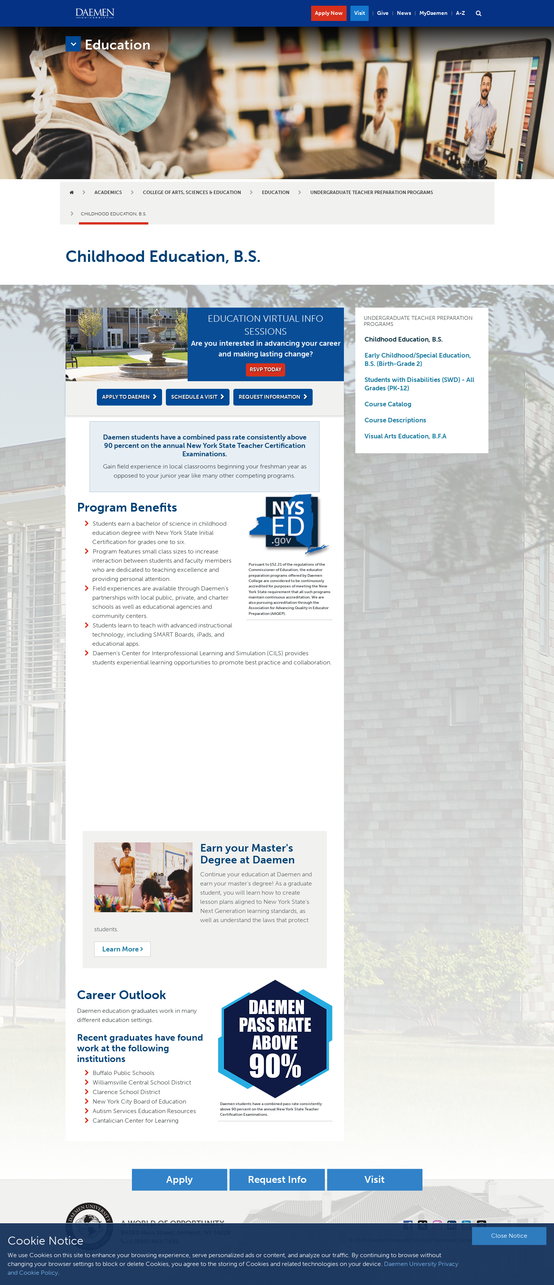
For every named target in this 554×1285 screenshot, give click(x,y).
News (404, 13)
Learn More (122, 949)
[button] (479, 13)
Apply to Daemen (126, 397)
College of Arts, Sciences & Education (192, 192)
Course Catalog (388, 404)
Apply (179, 1180)
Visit (359, 13)
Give (383, 13)
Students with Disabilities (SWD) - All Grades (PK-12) (419, 384)
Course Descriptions (395, 420)
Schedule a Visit (194, 397)
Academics (108, 192)
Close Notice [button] (509, 1235)
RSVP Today (265, 369)
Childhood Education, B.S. (404, 339)
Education (275, 192)
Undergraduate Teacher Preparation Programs (371, 192)
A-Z (460, 13)
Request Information (269, 397)
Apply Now (329, 13)
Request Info (277, 1180)
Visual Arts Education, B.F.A (405, 436)
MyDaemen (433, 13)
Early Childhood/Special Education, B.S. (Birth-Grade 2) (418, 359)
